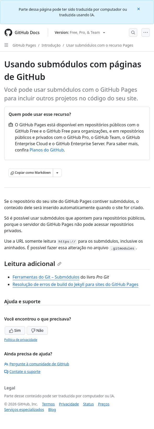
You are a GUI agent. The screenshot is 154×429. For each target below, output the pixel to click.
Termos (48, 403)
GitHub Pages (24, 45)
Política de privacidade (20, 340)
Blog (52, 409)
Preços (104, 403)
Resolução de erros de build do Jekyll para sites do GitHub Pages (75, 284)
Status (88, 403)
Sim (15, 330)
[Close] (139, 9)
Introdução (51, 45)
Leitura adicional (32, 263)
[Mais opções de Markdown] (57, 173)
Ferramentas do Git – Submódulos (46, 277)
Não (37, 330)
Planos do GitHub (47, 150)
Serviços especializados (24, 409)
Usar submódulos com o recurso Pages (99, 45)
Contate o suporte (22, 371)
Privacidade (69, 403)
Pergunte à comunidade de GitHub (36, 363)
